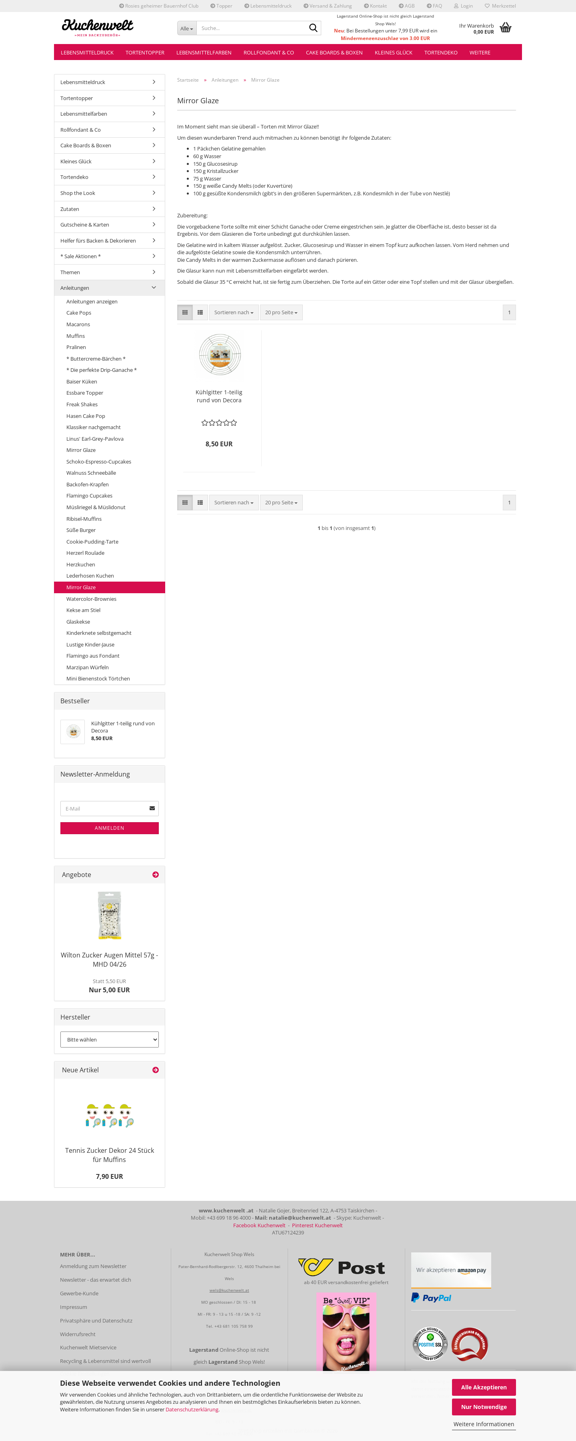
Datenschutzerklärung (192, 1409)
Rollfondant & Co (269, 52)
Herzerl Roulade (85, 552)
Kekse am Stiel (83, 610)
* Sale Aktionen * (80, 256)
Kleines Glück (393, 52)
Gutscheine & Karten (84, 224)
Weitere (480, 52)
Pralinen (76, 347)
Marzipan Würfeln (87, 667)
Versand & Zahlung (328, 5)
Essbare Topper (84, 392)
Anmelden (109, 828)
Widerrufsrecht (78, 1334)
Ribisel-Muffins (84, 518)
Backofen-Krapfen (87, 484)
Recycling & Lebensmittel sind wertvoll (105, 1361)
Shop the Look (77, 193)
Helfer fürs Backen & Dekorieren (98, 240)
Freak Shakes (82, 404)
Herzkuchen (80, 564)
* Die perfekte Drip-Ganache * (101, 369)
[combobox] (234, 312)
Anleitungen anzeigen (92, 301)
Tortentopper (145, 52)
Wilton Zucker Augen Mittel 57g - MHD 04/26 (109, 960)
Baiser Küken (81, 381)
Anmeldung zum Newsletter (93, 1266)
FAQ (434, 5)
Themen (70, 272)
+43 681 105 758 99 (233, 1326)
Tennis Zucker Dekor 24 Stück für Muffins (109, 1155)
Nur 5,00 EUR (109, 985)
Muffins (75, 335)
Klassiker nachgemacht (93, 427)
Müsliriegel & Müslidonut (96, 507)
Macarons (78, 324)
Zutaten (69, 209)
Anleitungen (74, 287)
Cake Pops (78, 312)
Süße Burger (81, 530)
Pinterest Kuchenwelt (317, 1225)
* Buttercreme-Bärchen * (96, 358)
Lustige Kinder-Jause (90, 644)
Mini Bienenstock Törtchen (98, 678)
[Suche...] (187, 28)
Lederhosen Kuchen (90, 575)
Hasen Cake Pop (85, 415)
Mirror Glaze (81, 450)
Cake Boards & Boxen (334, 52)
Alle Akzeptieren (484, 1387)
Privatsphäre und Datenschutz (96, 1320)
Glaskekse (78, 621)
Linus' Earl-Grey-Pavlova (95, 438)
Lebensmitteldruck (268, 5)
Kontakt (375, 5)
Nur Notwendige (484, 1407)
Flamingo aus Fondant (93, 655)
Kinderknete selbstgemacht (99, 632)
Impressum (73, 1307)
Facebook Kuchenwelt (259, 1225)
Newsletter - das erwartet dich (95, 1279)
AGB (407, 5)
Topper (221, 5)
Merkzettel (500, 5)
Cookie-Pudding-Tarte (92, 541)
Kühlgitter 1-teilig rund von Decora (219, 396)
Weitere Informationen (484, 1424)
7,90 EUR (109, 1176)
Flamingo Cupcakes (89, 495)
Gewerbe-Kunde (79, 1293)
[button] (185, 312)
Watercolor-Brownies (91, 598)
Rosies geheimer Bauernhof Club (158, 5)
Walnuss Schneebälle (91, 472)
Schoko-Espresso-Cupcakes (98, 461)
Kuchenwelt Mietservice (88, 1347)
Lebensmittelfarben (204, 52)
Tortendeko (441, 52)
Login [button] (463, 5)
